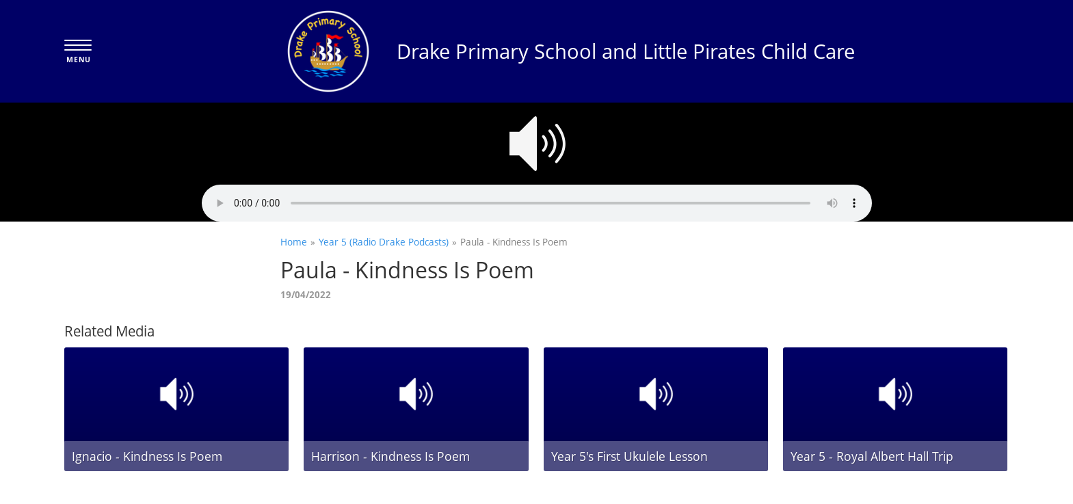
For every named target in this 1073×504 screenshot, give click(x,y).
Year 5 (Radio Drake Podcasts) (384, 241)
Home (293, 241)
